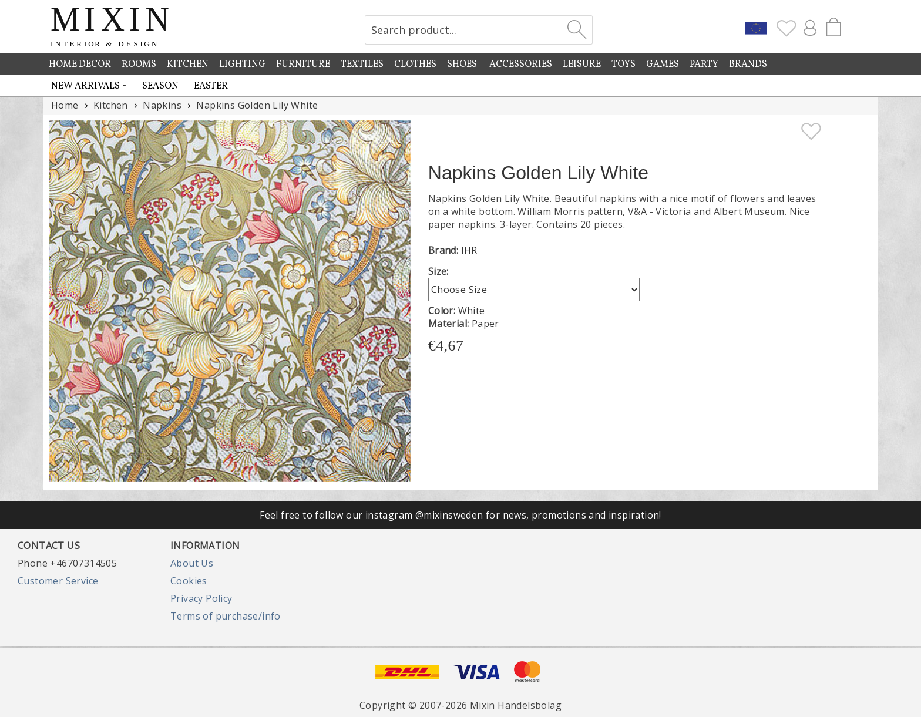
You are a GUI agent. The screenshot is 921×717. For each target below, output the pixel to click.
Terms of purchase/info (225, 616)
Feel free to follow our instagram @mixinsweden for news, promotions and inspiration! (460, 515)
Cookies (188, 580)
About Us (191, 563)
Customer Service (58, 580)
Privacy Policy (201, 598)
